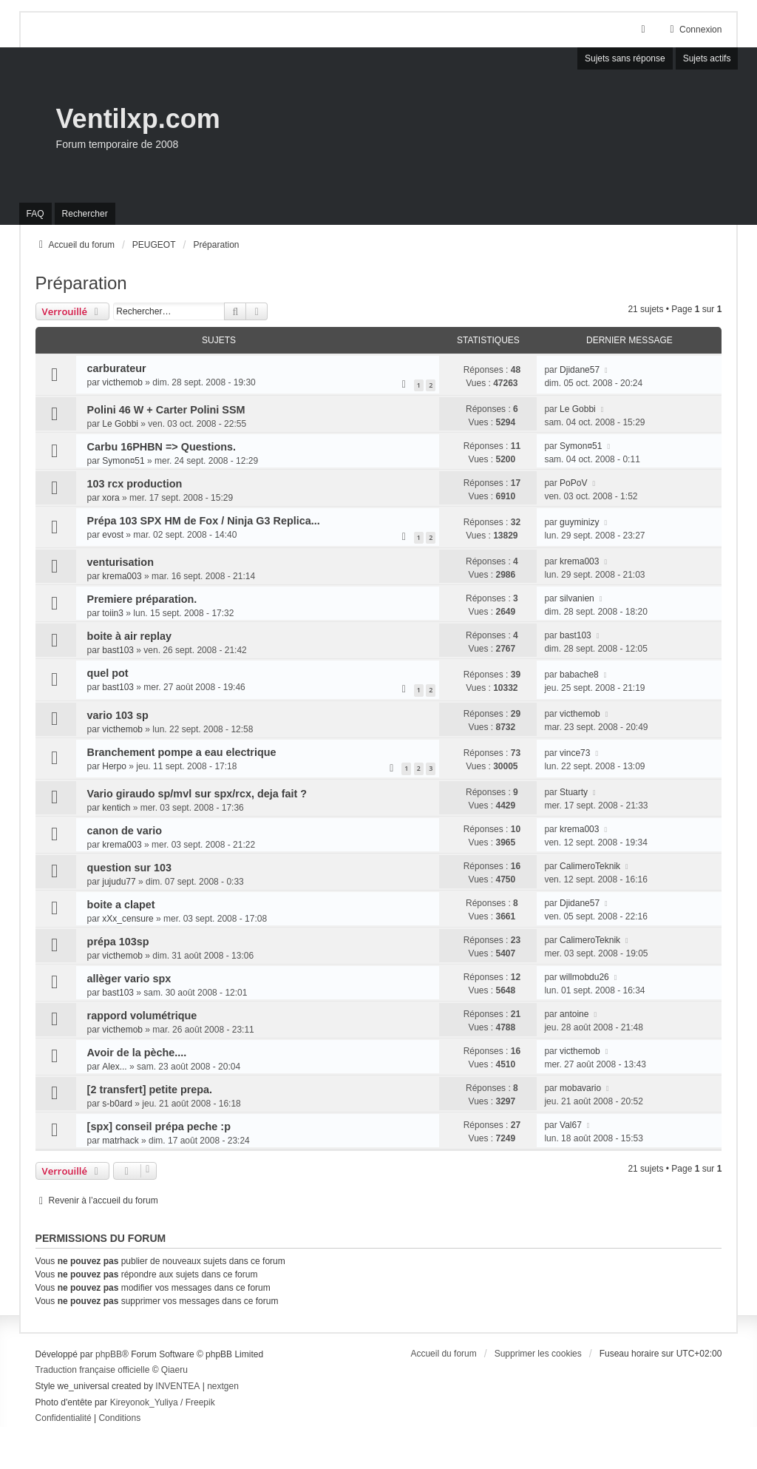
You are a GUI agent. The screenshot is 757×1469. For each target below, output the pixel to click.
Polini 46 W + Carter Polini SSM (166, 410)
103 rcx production (135, 484)
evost (112, 535)
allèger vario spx (129, 979)
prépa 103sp (118, 942)
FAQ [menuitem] (35, 214)
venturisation (120, 562)
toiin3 (112, 613)
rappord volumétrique (142, 1015)
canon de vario (125, 831)
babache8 (579, 674)
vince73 (575, 753)
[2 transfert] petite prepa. (150, 1089)
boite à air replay (129, 636)
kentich (116, 808)
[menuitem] (63, 1419)
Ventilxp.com (138, 119)
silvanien (577, 598)
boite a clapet (121, 905)
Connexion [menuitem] (694, 29)
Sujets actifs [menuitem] (707, 58)
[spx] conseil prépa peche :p (159, 1126)
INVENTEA (177, 1386)
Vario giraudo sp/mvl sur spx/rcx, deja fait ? (197, 794)
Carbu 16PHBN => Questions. (162, 447)
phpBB (108, 1354)
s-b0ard (117, 1103)
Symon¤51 (123, 461)
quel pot (108, 673)
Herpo (114, 766)
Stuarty (574, 792)
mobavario (580, 1088)
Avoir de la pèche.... (137, 1052)
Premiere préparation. (142, 599)
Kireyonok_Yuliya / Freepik (162, 1402)
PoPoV (573, 483)
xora (110, 498)
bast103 (118, 650)
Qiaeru (174, 1370)
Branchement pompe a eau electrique (181, 752)
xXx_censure (127, 919)
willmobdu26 (584, 977)
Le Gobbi (120, 424)
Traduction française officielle (92, 1370)
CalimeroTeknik (590, 866)
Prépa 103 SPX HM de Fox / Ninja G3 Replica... (203, 521)
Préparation (81, 283)
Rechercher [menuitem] (85, 214)
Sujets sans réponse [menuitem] (625, 58)
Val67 (571, 1125)
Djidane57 (580, 370)
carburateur (116, 368)
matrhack (120, 1140)
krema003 (121, 576)
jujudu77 (118, 882)
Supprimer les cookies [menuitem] (538, 1353)
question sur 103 (129, 868)
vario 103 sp (118, 715)
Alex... (114, 1066)
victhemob (122, 382)
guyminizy (579, 522)
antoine (574, 1014)
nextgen (223, 1386)
